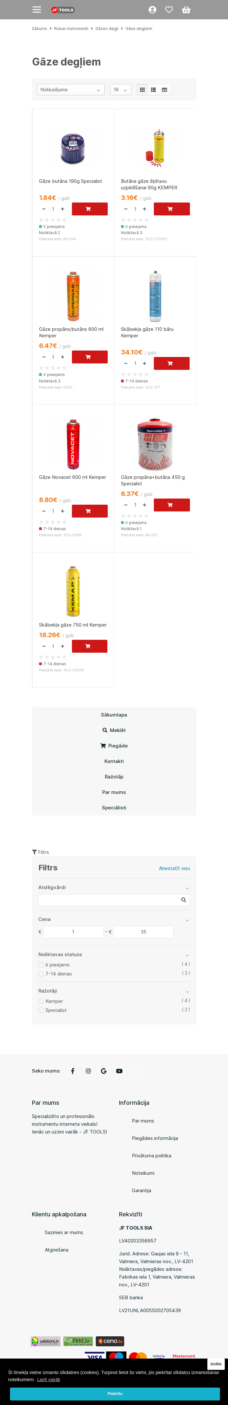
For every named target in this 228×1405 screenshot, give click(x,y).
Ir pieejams (57, 965)
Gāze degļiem (138, 28)
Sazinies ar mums (64, 1232)
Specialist (56, 1010)
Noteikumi (143, 1173)
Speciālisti (114, 808)
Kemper (54, 1001)
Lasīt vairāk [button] (48, 1379)
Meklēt (114, 730)
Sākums (39, 28)
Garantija (141, 1190)
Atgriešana (56, 1250)
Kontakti (114, 761)
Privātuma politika (151, 1156)
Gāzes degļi (106, 28)
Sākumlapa (114, 715)
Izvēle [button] (216, 1364)
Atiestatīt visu (174, 868)
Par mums (114, 792)
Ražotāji (114, 777)
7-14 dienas (58, 974)
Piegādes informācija (155, 1138)
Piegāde (114, 746)
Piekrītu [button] (115, 1393)
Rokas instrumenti (71, 28)
